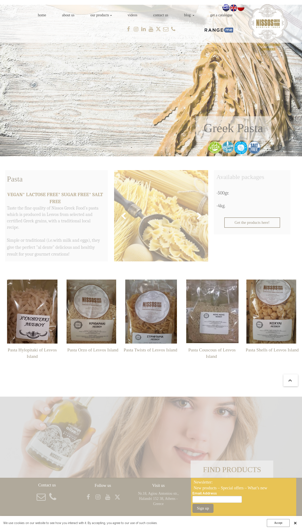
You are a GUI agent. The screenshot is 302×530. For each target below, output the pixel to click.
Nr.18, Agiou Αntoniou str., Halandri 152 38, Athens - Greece (158, 498)
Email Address (204, 493)
